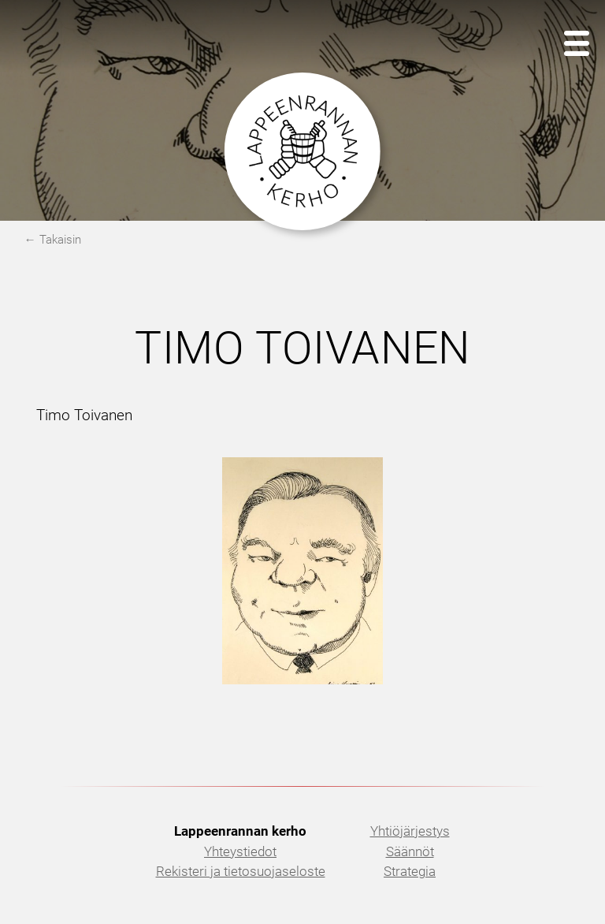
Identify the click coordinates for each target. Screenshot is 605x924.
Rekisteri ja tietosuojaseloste (240, 871)
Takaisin (60, 240)
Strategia (410, 871)
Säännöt (410, 851)
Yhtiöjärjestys (410, 831)
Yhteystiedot (240, 851)
